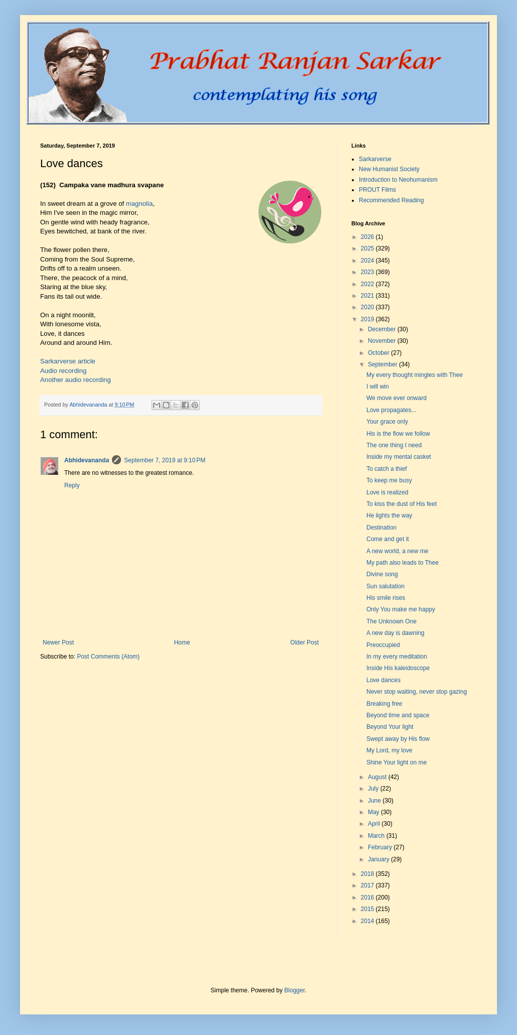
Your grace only (387, 421)
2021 (368, 295)
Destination (381, 527)
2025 (368, 248)
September (383, 364)
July (374, 788)
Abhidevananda (86, 460)
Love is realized (387, 492)
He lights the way (389, 515)
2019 (368, 319)
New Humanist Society (389, 169)
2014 (368, 921)
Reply (72, 485)
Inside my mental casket (398, 456)
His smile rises (385, 597)
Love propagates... (391, 410)
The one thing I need (394, 445)
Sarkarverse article (67, 361)
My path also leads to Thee (402, 562)
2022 (368, 284)
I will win (377, 386)
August (378, 777)
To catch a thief (386, 468)
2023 (368, 272)
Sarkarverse (375, 159)
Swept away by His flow (398, 738)
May (374, 812)
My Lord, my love (389, 750)
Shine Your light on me (396, 762)
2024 (368, 260)
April (374, 823)
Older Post (304, 642)
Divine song (382, 574)
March (377, 835)
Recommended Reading (391, 200)
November (383, 340)
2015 (368, 909)
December (383, 329)
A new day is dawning (395, 632)
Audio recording (63, 370)
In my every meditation (396, 656)
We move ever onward (396, 398)
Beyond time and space (397, 715)
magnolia (139, 203)
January (379, 859)
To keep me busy (389, 480)
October (379, 352)
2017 (368, 885)
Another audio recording (75, 379)
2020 (368, 307)
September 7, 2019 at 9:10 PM (164, 460)
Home (182, 642)
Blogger (294, 990)
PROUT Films (377, 189)
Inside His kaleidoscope (398, 668)
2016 (368, 897)
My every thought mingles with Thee (414, 374)
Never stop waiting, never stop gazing (416, 691)
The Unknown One (391, 621)
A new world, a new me (397, 551)
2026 (368, 236)
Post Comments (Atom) (108, 656)
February (381, 847)
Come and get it (387, 539)
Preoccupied (383, 645)
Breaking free (384, 703)
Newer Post (58, 642)
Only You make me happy (400, 609)
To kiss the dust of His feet (401, 503)
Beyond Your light (389, 726)
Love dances (383, 680)
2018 (368, 873)
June (375, 800)
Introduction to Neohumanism (398, 179)
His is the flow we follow (398, 433)
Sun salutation (385, 586)
